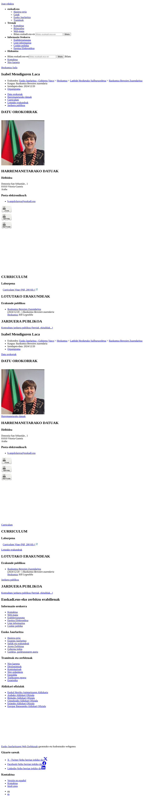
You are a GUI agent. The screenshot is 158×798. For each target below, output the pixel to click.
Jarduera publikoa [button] (16, 105)
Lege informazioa (16, 623)
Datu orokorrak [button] (15, 94)
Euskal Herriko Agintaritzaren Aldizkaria (27, 692)
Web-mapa (19, 31)
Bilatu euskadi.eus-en (24, 34)
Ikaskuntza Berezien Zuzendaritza (125, 80)
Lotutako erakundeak (11, 549)
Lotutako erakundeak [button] (17, 102)
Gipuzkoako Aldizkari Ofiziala (22, 700)
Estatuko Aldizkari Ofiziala (20, 703)
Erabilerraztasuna (22, 40)
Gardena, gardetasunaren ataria (22, 652)
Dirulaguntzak (14, 666)
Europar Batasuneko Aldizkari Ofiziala (26, 706)
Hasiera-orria (20, 11)
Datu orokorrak (8, 354)
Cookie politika (21, 45)
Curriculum (7, 524)
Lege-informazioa (22, 42)
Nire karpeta (13, 62)
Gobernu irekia (14, 649)
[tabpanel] (79, 138)
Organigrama (13, 89)
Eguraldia (12, 675)
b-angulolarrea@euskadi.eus (21, 201)
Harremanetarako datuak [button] (19, 97)
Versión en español (16, 780)
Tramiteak (19, 20)
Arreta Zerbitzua (15, 646)
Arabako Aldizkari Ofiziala (20, 695)
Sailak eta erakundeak (18, 643)
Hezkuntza (62, 80)
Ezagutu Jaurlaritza (16, 640)
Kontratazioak (14, 669)
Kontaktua (19, 25)
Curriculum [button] (13, 99)
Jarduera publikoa (10, 579)
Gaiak (16, 14)
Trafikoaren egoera (16, 677)
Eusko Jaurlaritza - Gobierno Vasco (36, 80)
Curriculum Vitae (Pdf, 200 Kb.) (20, 289)
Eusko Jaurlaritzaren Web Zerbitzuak (19, 746)
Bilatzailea (19, 28)
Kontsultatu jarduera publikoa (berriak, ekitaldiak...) (27, 327)
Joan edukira (7, 3)
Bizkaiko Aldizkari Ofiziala (21, 698)
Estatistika (12, 680)
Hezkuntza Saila (9, 67)
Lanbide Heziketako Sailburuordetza (88, 80)
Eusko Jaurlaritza (22, 17)
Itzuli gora (12, 786)
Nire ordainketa (15, 672)
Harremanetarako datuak (13, 416)
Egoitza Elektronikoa (24, 48)
